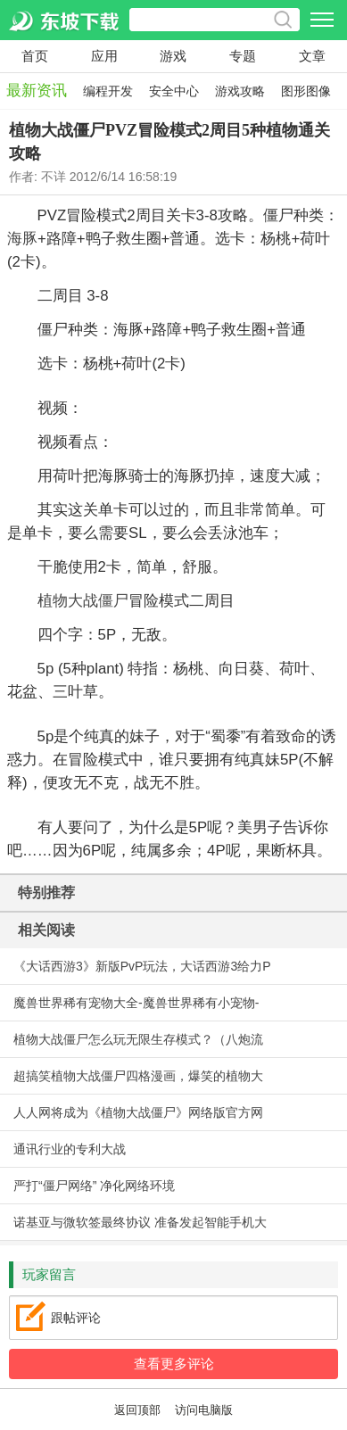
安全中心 (174, 91)
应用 (104, 55)
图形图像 (306, 91)
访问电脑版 (204, 1410)
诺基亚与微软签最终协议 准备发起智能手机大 (140, 1222)
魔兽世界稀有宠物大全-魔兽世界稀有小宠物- (136, 1003)
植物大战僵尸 (82, 600)
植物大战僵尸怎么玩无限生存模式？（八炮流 (138, 1039)
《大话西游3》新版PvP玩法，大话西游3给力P (142, 966)
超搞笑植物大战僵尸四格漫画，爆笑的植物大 (138, 1076)
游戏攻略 (240, 91)
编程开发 (108, 91)
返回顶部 (137, 1410)
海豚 (22, 238)
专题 (242, 55)
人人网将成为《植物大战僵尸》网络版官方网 (138, 1112)
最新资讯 (36, 90)
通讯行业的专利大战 (69, 1149)
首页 (34, 55)
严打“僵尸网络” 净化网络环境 (94, 1185)
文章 (312, 55)
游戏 (173, 55)
